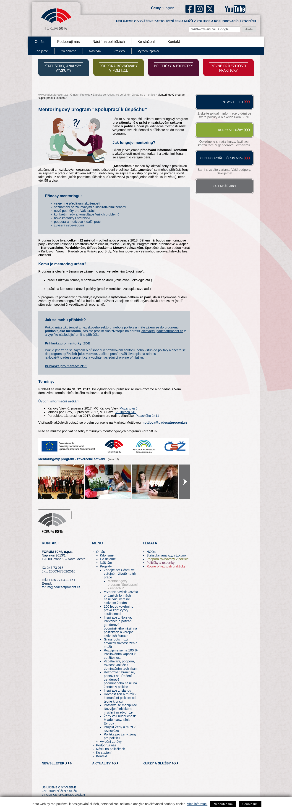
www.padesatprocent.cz (53, 94)
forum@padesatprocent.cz (61, 587)
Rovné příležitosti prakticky (165, 566)
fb (189, 9)
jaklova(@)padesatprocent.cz (162, 331)
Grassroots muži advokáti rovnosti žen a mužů (120, 643)
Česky (156, 8)
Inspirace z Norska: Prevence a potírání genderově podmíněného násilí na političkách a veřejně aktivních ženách (120, 627)
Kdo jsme (41, 51)
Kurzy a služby (230, 130)
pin (52, 779)
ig (200, 9)
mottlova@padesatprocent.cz (164, 422)
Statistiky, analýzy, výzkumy (166, 555)
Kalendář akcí (224, 186)
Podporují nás (68, 42)
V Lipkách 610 (125, 412)
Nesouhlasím (223, 804)
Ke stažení (146, 42)
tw (45, 779)
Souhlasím (250, 804)
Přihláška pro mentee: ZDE (66, 366)
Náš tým (95, 51)
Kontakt (173, 42)
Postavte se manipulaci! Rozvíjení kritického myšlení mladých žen (121, 708)
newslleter (53, 763)
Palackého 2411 (147, 415)
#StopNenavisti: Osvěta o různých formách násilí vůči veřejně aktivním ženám (121, 597)
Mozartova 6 (129, 408)
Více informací (197, 804)
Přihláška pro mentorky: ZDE (67, 343)
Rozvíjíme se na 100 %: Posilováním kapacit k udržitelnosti (121, 653)
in (67, 779)
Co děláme (68, 51)
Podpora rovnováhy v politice (167, 559)
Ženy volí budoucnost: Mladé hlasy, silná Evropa (120, 719)
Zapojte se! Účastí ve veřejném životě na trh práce (124, 94)
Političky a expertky (160, 562)
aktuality (101, 763)
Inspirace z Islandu (117, 690)
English (168, 8)
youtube (235, 9)
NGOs (151, 552)
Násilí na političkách (108, 42)
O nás (39, 42)
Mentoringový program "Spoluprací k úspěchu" (123, 584)
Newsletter (233, 102)
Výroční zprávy (148, 51)
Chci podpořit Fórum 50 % (221, 158)
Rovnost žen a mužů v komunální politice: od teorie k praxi (120, 697)
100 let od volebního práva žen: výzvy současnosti (118, 610)
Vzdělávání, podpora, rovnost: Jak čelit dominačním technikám (121, 664)
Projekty (119, 51)
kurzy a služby (157, 763)
